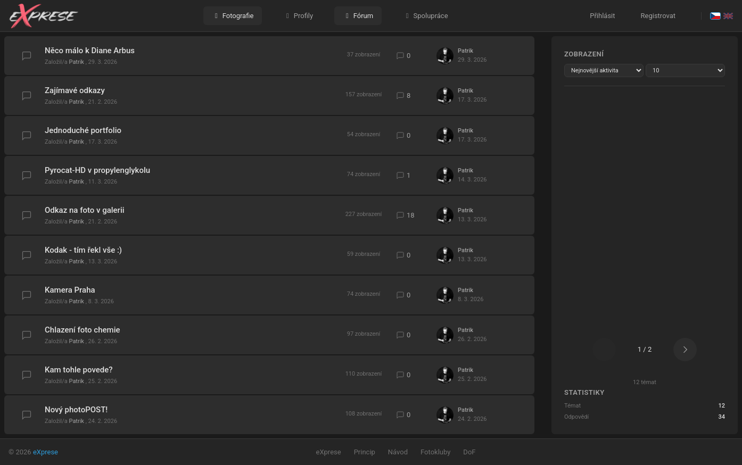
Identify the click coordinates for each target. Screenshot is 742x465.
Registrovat (658, 16)
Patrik (77, 62)
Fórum (358, 16)
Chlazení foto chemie (82, 330)
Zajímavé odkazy (75, 90)
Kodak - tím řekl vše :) (83, 250)
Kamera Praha (70, 290)
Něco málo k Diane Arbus (90, 50)
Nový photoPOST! (76, 409)
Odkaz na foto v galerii (85, 210)
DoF (469, 452)
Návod (398, 452)
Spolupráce (425, 16)
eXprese (45, 452)
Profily (298, 16)
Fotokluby (435, 452)
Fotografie (232, 16)
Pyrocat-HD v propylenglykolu (97, 170)
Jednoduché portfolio (83, 130)
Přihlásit (602, 16)
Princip (364, 452)
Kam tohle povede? (79, 370)
